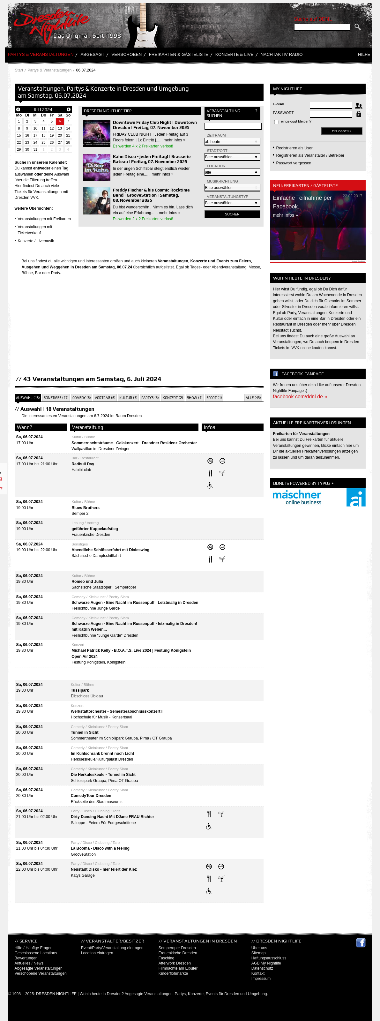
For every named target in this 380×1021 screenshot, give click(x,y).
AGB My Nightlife (266, 963)
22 (19, 142)
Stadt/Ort (217, 151)
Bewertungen (26, 958)
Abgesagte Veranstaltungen (39, 968)
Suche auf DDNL (313, 19)
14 (68, 128)
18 (43, 135)
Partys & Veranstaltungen (41, 54)
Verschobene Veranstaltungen (41, 973)
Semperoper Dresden (177, 948)
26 (52, 142)
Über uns (259, 948)
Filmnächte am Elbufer (178, 968)
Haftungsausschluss (269, 958)
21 (68, 135)
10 (35, 128)
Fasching (167, 958)
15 (19, 135)
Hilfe (364, 54)
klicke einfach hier (336, 445)
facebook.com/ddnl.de (298, 396)
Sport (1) (214, 398)
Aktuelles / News (29, 963)
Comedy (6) (81, 398)
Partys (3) (150, 398)
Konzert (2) (173, 398)
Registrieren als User (294, 148)
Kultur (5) (128, 398)
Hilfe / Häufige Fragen (34, 948)
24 (35, 142)
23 (27, 142)
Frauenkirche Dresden (178, 953)
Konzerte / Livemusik (36, 241)
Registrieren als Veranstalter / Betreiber (310, 155)
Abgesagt (92, 54)
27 (60, 142)
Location (216, 166)
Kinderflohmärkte (173, 973)
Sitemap (258, 953)
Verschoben (126, 54)
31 (35, 149)
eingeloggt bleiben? (296, 121)
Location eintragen (97, 953)
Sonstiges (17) (56, 398)
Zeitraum (216, 135)
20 (60, 135)
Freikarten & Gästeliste (178, 54)
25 (43, 142)
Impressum (261, 978)
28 (68, 142)
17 (35, 135)
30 (27, 149)
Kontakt (258, 973)
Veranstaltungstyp (228, 197)
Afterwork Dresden (175, 963)
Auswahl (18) (28, 398)
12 (52, 128)
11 (43, 128)
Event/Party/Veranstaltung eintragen (112, 948)
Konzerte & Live (234, 54)
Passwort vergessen (293, 163)
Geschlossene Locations (36, 953)
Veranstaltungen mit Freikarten (44, 219)
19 (52, 135)
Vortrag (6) (105, 398)
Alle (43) (253, 398)
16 (27, 135)
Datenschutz (262, 968)
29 (19, 149)
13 (60, 128)
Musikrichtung (222, 181)
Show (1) (195, 398)
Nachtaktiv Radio (282, 54)
